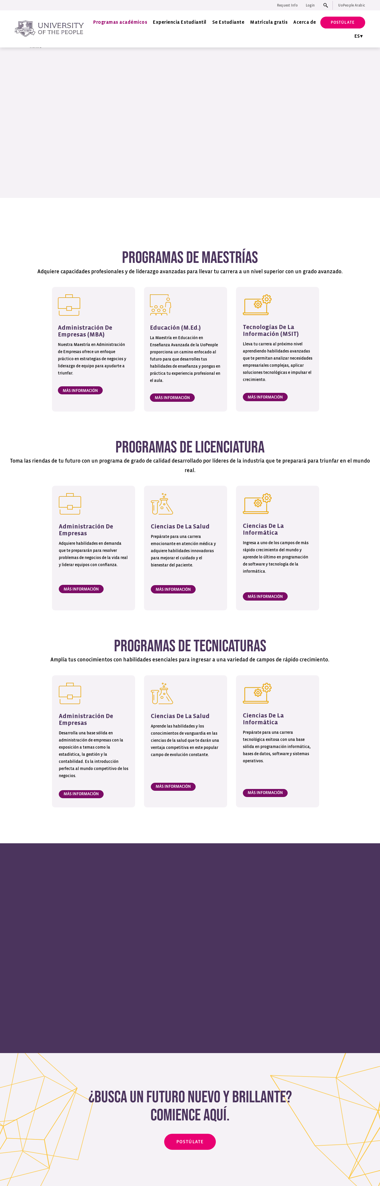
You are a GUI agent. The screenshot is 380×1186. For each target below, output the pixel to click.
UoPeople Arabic (351, 5)
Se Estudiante (228, 22)
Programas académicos (120, 22)
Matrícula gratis (269, 22)
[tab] (256, 891)
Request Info (287, 5)
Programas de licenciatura (187, 220)
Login (310, 5)
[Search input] (326, 5)
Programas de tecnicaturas (263, 220)
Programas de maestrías (114, 220)
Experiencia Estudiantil (180, 22)
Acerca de (304, 22)
